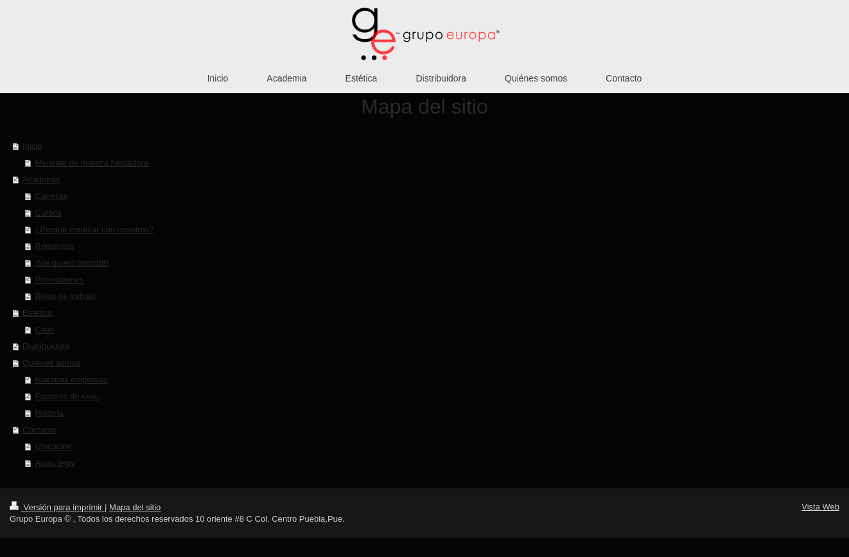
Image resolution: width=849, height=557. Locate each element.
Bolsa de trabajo (65, 296)
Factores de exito (67, 396)
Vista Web (820, 506)
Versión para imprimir (57, 507)
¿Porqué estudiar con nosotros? (94, 229)
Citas (45, 329)
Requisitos (54, 246)
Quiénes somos (51, 363)
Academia (41, 179)
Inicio (32, 146)
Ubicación (53, 446)
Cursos (48, 213)
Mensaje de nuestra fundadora (91, 162)
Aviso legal (55, 463)
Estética (37, 313)
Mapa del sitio (135, 507)
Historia (49, 413)
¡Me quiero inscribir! (72, 263)
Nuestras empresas (71, 379)
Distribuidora (45, 346)
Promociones (59, 279)
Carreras (51, 196)
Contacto (39, 429)
